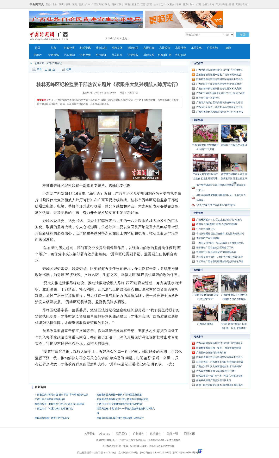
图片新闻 (101, 54)
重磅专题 (148, 54)
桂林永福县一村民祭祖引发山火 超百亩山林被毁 (59, 404)
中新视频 (85, 54)
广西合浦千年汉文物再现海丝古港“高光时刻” (120, 404)
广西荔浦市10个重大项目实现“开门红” (54, 408)
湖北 (120, 4)
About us (104, 433)
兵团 (238, 4)
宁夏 (178, 4)
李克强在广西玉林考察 (208, 238)
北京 (54, 4)
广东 (87, 4)
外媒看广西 (164, 54)
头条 (53, 47)
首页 (37, 47)
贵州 (81, 4)
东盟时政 (148, 47)
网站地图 (189, 433)
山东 (192, 4)
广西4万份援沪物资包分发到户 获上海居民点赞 (220, 93)
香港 (224, 4)
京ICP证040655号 (128, 452)
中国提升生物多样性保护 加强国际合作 (216, 252)
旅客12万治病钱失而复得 (234, 145)
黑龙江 (135, 4)
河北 (107, 4)
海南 (100, 4)
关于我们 (89, 433)
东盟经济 (164, 47)
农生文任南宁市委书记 (208, 98)
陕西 (205, 4)
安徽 (48, 4)
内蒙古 (171, 4)
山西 (198, 4)
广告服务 (138, 433)
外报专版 (180, 54)
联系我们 (121, 433)
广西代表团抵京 (205, 324)
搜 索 (242, 34)
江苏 (143, 4)
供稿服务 (155, 433)
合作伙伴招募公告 (205, 229)
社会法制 (101, 47)
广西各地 (212, 47)
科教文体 (117, 47)
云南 (244, 4)
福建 (68, 4)
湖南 (127, 4)
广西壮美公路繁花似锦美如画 (50, 399)
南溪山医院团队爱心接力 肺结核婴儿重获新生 (120, 418)
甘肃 (74, 4)
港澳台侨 (132, 47)
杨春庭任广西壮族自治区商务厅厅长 (214, 247)
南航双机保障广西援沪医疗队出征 (52, 418)
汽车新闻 (69, 54)
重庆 (61, 4)
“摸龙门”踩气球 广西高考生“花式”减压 (215, 205)
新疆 (231, 4)
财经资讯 (85, 47)
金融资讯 (53, 54)
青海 (185, 4)
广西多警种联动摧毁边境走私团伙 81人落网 (218, 88)
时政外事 (69, 47)
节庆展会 (117, 54)
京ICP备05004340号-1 (185, 452)
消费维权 (132, 54)
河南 (114, 4)
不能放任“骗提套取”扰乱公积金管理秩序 (216, 224)
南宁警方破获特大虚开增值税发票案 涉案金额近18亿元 (234, 178)
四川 (218, 4)
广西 (94, 4)
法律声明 (172, 433)
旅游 (228, 47)
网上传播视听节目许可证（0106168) (96, 452)
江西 (149, 4)
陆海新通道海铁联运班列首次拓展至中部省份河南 (122, 399)
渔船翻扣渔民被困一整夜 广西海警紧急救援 (119, 394)
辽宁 (162, 4)
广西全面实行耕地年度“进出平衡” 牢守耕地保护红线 (61, 394)
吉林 (156, 4)
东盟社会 (180, 47)
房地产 (38, 54)
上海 (211, 4)
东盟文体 (196, 47)
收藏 (68, 69)
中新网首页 (36, 4)
